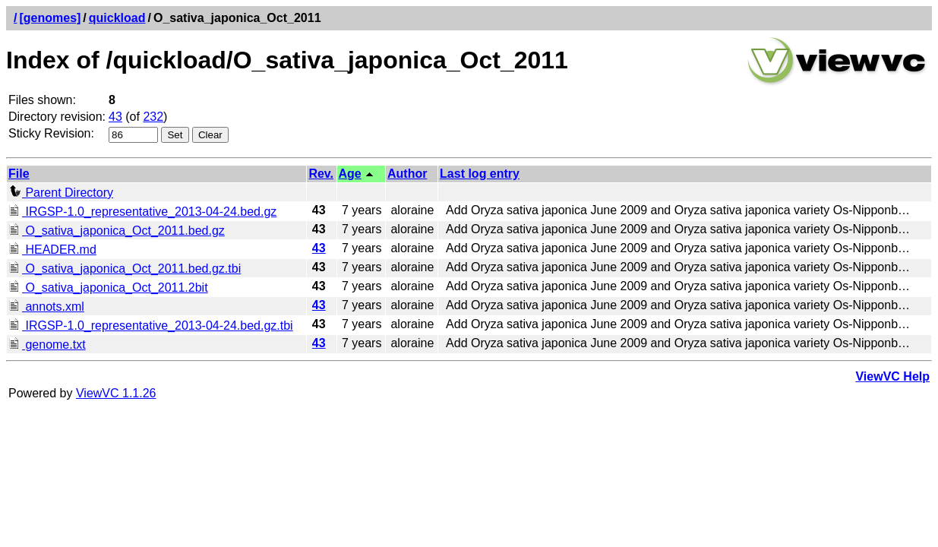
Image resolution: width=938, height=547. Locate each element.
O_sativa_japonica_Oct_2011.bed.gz (116, 230)
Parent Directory (60, 192)
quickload (117, 17)
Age (350, 173)
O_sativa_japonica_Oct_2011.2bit (108, 287)
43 (115, 116)
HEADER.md (52, 249)
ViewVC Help (892, 376)
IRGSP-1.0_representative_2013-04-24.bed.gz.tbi (150, 325)
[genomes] (50, 17)
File (19, 173)
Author (407, 173)
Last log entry (480, 173)
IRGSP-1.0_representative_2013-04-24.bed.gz (142, 211)
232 (153, 116)
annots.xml (46, 306)
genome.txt (47, 344)
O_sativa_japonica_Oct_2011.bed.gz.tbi (124, 268)
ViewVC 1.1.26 (116, 393)
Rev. (320, 173)
